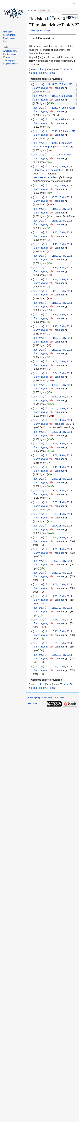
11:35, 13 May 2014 (62, 291)
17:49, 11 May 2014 (62, 467)
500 (52, 73)
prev (41, 84)
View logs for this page (40, 30)
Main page (7, 32)
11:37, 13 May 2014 (62, 279)
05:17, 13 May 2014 (62, 396)
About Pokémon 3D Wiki (53, 697)
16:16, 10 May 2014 (62, 631)
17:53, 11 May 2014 (62, 443)
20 (31, 73)
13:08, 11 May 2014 (62, 502)
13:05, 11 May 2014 (62, 514)
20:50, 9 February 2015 (64, 107)
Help (74, 17)
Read (44, 17)
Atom (8, 57)
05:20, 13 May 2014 (62, 385)
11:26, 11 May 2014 (62, 549)
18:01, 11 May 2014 (62, 432)
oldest (42, 69)
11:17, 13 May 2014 (62, 314)
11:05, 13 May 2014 (62, 338)
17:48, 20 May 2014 (62, 166)
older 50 (68, 69)
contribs (59, 88)
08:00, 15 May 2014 (62, 197)
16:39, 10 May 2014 (62, 607)
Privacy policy (34, 697)
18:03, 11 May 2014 (62, 420)
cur (35, 96)
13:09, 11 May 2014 (62, 490)
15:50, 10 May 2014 (62, 643)
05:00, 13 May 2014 (62, 408)
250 (46, 73)
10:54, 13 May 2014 (62, 373)
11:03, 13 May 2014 (62, 349)
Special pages (9, 60)
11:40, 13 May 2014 (62, 255)
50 (35, 73)
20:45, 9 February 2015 (64, 131)
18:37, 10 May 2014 (62, 561)
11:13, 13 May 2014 (62, 326)
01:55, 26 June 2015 (62, 96)
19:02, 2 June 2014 (61, 154)
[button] (53, 38)
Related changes (10, 54)
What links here (10, 51)
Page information (10, 64)
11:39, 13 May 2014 (62, 267)
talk (51, 88)
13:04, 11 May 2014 (62, 525)
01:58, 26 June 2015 (62, 84)
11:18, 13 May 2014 (62, 303)
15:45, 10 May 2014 (62, 666)
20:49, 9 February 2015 (64, 119)
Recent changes (10, 35)
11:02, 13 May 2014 (62, 361)
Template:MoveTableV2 (46, 177)
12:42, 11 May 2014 (62, 537)
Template (32, 10)
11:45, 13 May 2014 (62, 209)
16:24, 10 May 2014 (62, 619)
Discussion (44, 10)
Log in (74, 3)
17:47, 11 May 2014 (62, 478)
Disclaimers (33, 703)
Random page (9, 38)
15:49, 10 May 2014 (62, 655)
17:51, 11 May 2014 (62, 455)
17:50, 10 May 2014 (62, 596)
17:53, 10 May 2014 (62, 572)
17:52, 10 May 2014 (62, 584)
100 (41, 73)
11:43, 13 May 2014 (62, 232)
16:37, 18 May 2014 (62, 185)
